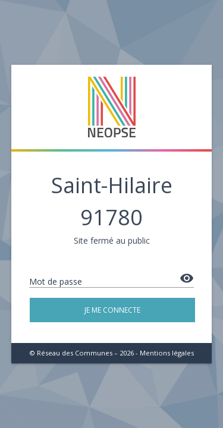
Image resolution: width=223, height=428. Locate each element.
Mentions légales (167, 352)
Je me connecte (112, 310)
